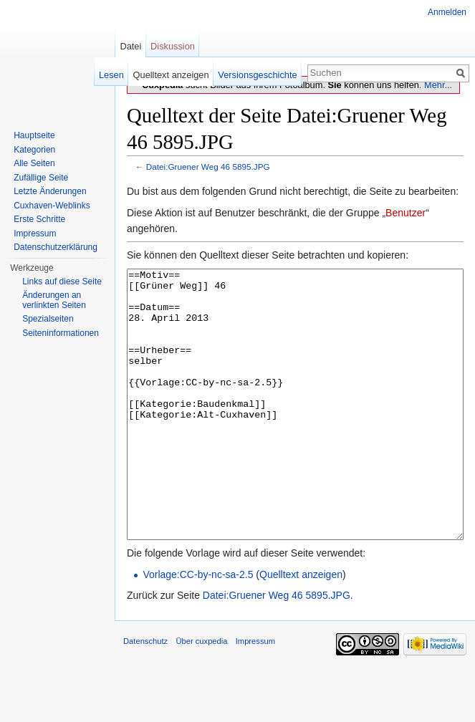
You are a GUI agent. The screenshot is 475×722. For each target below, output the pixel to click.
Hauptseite (34, 135)
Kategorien (34, 150)
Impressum (35, 233)
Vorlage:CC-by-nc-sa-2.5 (198, 628)
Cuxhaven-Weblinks (52, 206)
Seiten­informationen (60, 333)
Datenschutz (145, 694)
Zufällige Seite (41, 178)
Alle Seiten (34, 163)
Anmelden (447, 12)
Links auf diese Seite (62, 281)
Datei (130, 46)
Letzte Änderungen (50, 191)
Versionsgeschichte (257, 74)
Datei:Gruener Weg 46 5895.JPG (208, 166)
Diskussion (172, 46)
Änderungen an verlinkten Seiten (54, 300)
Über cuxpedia (201, 694)
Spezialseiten (47, 319)
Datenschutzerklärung (55, 247)
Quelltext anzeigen (300, 628)
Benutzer (405, 212)
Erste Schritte (39, 219)
